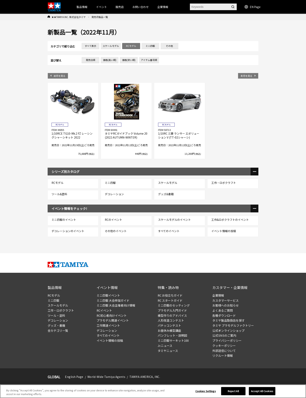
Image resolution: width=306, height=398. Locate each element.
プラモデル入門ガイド (172, 310)
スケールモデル (58, 305)
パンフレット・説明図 (172, 335)
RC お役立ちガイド (170, 295)
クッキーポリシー (224, 345)
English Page (74, 377)
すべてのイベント (108, 335)
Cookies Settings (205, 392)
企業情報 (218, 295)
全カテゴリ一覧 (58, 330)
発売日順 (90, 60)
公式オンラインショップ (228, 330)
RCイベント (104, 310)
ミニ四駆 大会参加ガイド (113, 300)
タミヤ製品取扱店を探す (228, 320)
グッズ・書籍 (56, 325)
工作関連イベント (108, 325)
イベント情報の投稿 (110, 340)
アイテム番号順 (149, 60)
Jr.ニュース (165, 345)
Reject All (233, 392)
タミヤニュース (168, 351)
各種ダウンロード (224, 315)
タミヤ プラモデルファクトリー (233, 325)
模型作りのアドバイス (172, 315)
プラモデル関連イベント (113, 320)
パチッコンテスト (169, 325)
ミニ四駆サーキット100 (173, 340)
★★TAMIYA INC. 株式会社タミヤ (69, 17)
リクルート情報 (222, 355)
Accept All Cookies (262, 392)
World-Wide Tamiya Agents (106, 377)
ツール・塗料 (56, 315)
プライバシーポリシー (227, 340)
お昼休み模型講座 (169, 330)
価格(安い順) (128, 60)
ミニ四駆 (53, 300)
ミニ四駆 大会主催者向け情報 (116, 305)
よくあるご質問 (222, 310)
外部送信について (224, 351)
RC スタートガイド (170, 300)
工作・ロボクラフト (61, 310)
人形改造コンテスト (171, 320)
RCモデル (54, 295)
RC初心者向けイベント (112, 315)
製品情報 (81, 7)
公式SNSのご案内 (224, 335)
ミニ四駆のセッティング (174, 305)
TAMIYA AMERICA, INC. (144, 377)
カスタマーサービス (225, 300)
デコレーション (58, 320)
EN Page (253, 7)
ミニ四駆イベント (108, 295)
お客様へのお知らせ (225, 305)
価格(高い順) (109, 60)
